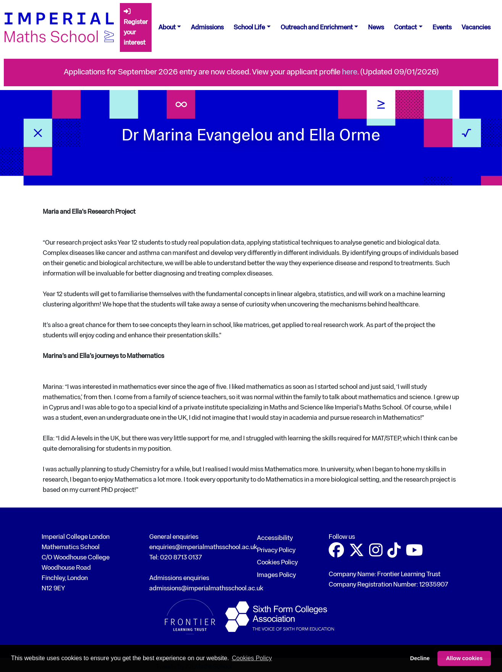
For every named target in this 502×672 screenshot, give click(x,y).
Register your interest (136, 27)
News (376, 27)
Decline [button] (419, 658)
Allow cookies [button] (464, 658)
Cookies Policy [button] (252, 658)
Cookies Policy (277, 562)
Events (442, 27)
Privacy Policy (276, 550)
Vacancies (476, 27)
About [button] (167, 27)
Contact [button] (405, 27)
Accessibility (275, 538)
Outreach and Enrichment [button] (317, 27)
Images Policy (276, 575)
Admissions (207, 27)
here (349, 72)
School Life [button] (249, 27)
